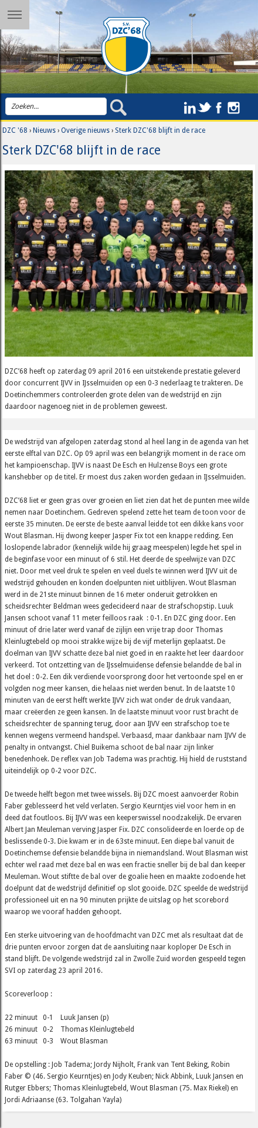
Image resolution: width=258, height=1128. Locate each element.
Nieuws (44, 130)
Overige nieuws (85, 130)
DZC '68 (15, 130)
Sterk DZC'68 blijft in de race (160, 130)
